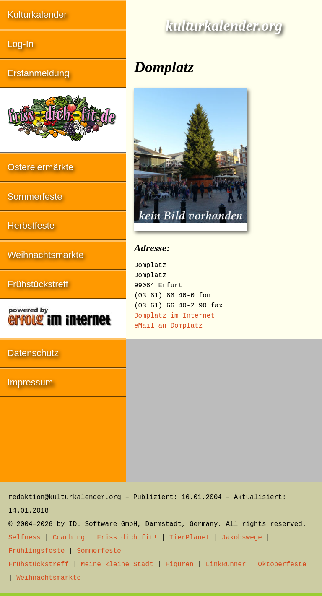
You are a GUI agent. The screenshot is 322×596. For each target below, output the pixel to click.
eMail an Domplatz (168, 326)
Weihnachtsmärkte (46, 255)
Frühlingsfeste (36, 551)
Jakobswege (242, 537)
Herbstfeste (31, 225)
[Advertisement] (224, 406)
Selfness (24, 537)
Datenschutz (33, 353)
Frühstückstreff (38, 284)
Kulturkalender (37, 14)
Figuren (179, 564)
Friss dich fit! (127, 537)
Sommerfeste (35, 196)
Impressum (30, 382)
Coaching (69, 537)
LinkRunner (226, 564)
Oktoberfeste (282, 564)
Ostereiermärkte (41, 167)
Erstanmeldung (39, 73)
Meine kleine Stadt (117, 564)
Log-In (21, 44)
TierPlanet (189, 537)
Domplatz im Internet (174, 316)
